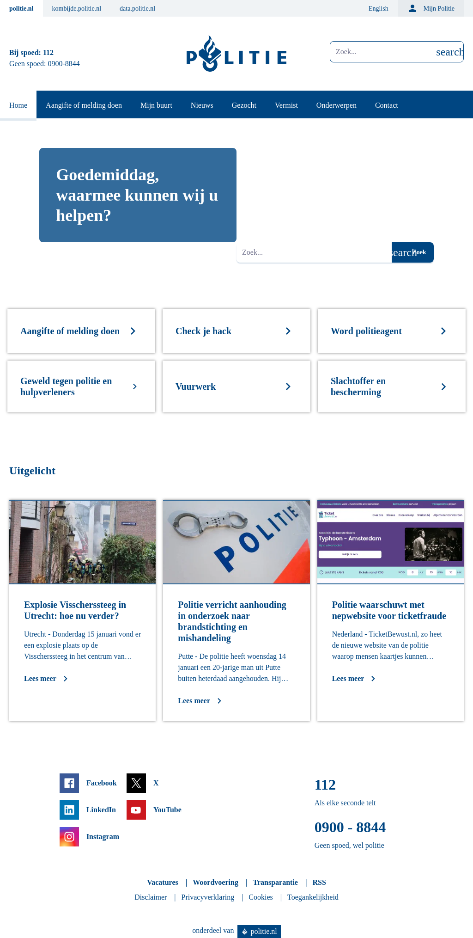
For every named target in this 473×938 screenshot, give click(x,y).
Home (18, 105)
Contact (386, 105)
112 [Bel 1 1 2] (48, 52)
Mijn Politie (431, 8)
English (378, 8)
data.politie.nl (137, 8)
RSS (319, 882)
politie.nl (21, 8)
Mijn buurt (156, 105)
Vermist (286, 105)
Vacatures (162, 882)
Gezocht (244, 105)
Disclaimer (150, 897)
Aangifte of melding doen (84, 105)
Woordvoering (215, 882)
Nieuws (202, 105)
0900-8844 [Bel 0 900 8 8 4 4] (64, 63)
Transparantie (275, 882)
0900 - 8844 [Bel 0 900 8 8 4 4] (350, 827)
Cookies (261, 897)
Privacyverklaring (208, 897)
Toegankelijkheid (313, 897)
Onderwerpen (336, 105)
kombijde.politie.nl (77, 8)
